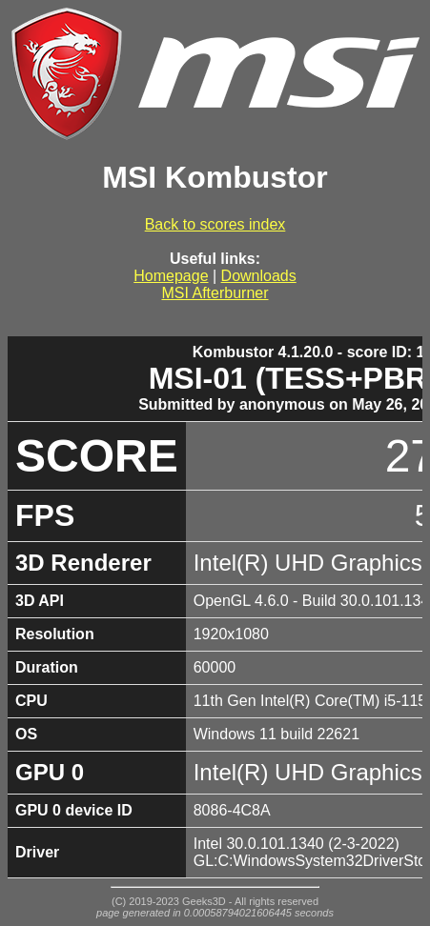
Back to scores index (215, 224)
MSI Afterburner (214, 293)
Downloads (259, 276)
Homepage (170, 276)
